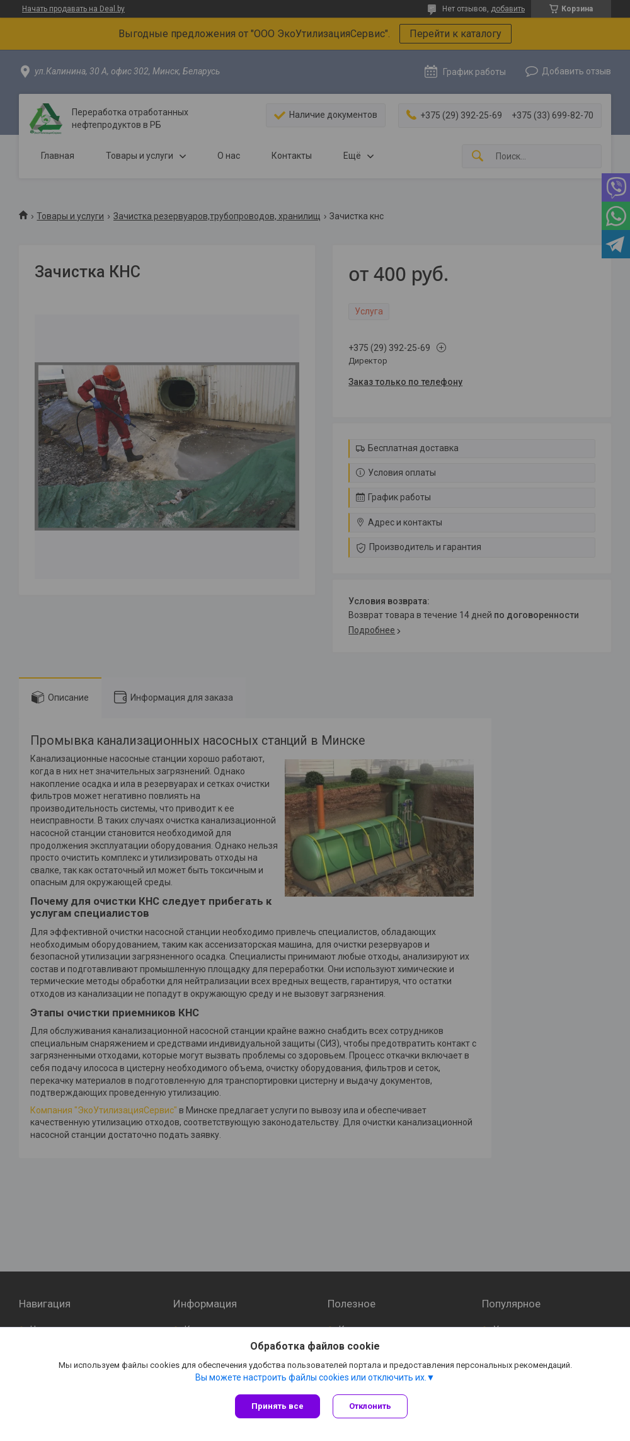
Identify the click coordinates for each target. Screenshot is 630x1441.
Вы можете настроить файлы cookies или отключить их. (311, 1377)
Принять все (277, 1406)
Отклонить (370, 1406)
